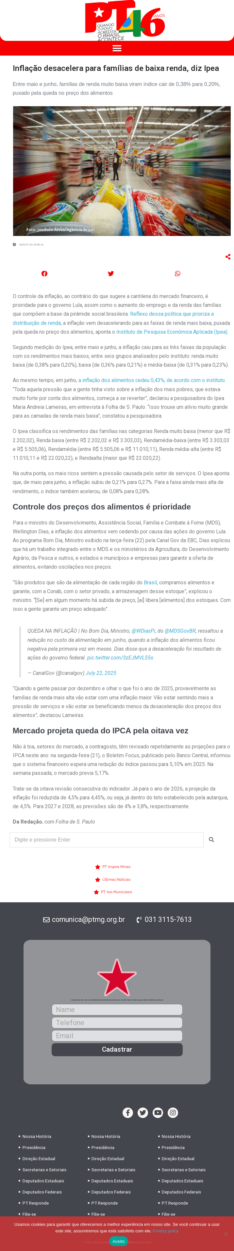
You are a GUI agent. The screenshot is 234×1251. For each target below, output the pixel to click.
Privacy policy (165, 1230)
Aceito (118, 1241)
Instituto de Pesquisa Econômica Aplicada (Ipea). (171, 332)
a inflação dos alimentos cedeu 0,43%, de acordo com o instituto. (152, 380)
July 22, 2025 (101, 673)
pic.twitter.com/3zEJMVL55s (120, 658)
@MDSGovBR (180, 631)
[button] (117, 48)
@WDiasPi (143, 631)
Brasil (150, 582)
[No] (226, 1233)
